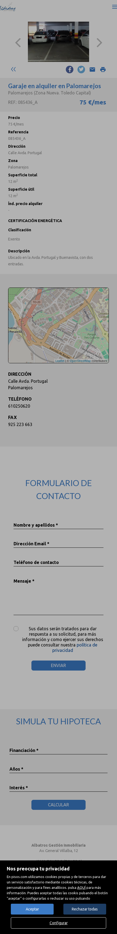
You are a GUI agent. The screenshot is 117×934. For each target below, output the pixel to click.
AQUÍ (81, 887)
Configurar (59, 923)
